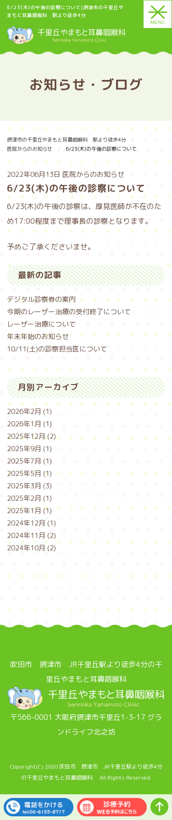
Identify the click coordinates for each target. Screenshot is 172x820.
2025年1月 (24, 510)
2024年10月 (26, 548)
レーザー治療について (41, 324)
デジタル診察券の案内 (41, 299)
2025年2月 (24, 498)
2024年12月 (26, 523)
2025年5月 (24, 473)
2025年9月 (24, 448)
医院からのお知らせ (93, 174)
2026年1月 (24, 424)
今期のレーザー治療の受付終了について (69, 312)
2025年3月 (24, 486)
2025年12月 (26, 436)
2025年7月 (24, 461)
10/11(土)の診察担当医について (57, 349)
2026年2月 (24, 411)
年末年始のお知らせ (38, 336)
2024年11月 (26, 535)
